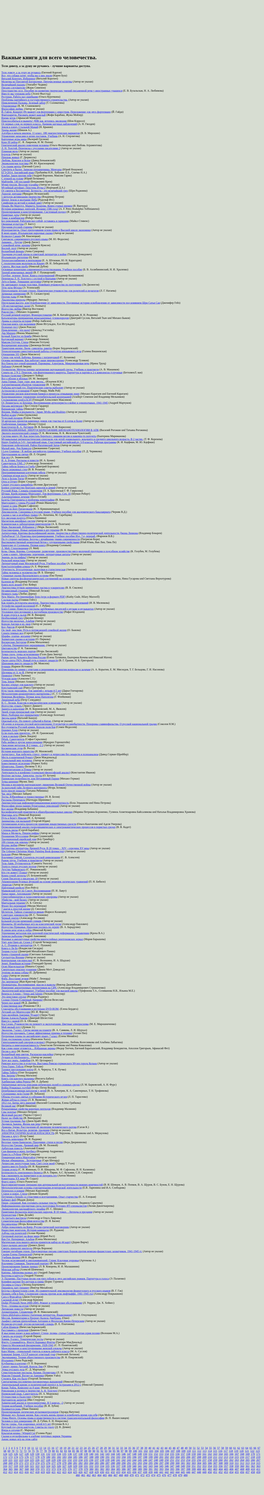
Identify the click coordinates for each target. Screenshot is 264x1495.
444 (177, 1472)
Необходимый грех (12, 618)
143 (107, 1454)
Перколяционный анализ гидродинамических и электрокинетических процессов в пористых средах (58, 827)
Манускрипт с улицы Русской (18, 502)
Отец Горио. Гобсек (12, 1066)
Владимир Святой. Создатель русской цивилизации (30, 857)
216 (242, 1457)
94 (110, 1451)
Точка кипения (9, 781)
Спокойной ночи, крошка (15, 245)
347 (172, 1466)
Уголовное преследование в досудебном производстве (32, 611)
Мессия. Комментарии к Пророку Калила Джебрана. (31, 1318)
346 (167, 1466)
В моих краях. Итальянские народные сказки (27, 233)
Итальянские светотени (14, 257)
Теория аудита (9, 1169)
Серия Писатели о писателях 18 (19, 878)
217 (247, 1457)
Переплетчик (8, 1215)
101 (140, 1451)
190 (102, 1457)
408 (242, 1469)
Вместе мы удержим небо (16, 93)
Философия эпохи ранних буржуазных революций (30, 805)
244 (134, 1460)
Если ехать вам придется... (16, 733)
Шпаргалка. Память (12, 766)
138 (80, 1454)
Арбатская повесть (12, 1148)
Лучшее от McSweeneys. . (15, 1057)
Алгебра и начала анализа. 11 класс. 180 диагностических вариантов (40, 133)
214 (231, 1457)
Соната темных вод (12, 633)
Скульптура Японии (12, 957)
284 (91, 1463)
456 (242, 1472)
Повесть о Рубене (11, 1154)
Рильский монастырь (13, 560)
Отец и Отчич (9, 481)
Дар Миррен (8, 333)
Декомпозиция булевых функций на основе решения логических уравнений (44, 881)
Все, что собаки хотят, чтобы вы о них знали (26, 75)
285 (97, 1463)
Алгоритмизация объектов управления (23, 384)
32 (117, 1448)
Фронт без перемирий (13, 905)
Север (4, 975)
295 (150, 1463)
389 (140, 1469)
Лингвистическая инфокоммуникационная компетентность (35, 802)
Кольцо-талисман (11, 375)
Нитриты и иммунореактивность (20, 1045)
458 (253, 1472)
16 (53, 1448)
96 (118, 1451)
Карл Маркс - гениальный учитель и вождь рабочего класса (35, 1351)
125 (10, 1454)
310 (231, 1463)
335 (107, 1466)
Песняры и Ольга (11, 1284)
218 (253, 1457)
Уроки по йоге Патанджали (16, 508)
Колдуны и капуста (12, 1275)
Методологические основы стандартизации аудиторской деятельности (41, 1187)
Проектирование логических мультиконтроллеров (30, 1411)
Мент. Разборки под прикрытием (20, 714)
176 (27, 1457)
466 (110, 1475)
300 (177, 1463)
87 (81, 1451)
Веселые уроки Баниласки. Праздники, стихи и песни (32, 1142)
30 (109, 1448)
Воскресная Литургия (13, 642)
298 (167, 1463)
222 (16, 1460)
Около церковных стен (14, 469)
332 (91, 1466)
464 (99, 1475)
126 (16, 1454)
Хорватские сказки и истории (18, 639)
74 (29, 1451)
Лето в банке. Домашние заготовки (21, 281)
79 (49, 1451)
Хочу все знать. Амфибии (16, 1060)
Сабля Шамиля (10, 1327)
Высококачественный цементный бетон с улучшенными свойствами (40, 542)
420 (48, 1472)
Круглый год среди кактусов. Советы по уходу (27, 1427)
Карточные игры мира (14, 139)
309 (226, 1463)
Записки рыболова (11, 936)
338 (124, 1466)
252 (177, 1460)
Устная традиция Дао (13, 1121)
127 (21, 1454)
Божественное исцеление (15, 763)
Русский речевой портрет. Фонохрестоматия (26, 314)
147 (129, 1454)
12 (36, 1448)
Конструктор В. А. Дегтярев (17, 427)
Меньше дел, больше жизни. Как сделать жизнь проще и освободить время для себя (49, 1415)
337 (118, 1466)
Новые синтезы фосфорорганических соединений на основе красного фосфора (46, 578)
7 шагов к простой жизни (15, 908)
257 (204, 1460)
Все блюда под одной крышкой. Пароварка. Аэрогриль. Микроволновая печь (45, 363)
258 (210, 1460)
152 (156, 1454)
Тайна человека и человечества (19, 572)
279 (64, 1463)
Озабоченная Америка (14, 424)
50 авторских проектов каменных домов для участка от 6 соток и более (41, 421)
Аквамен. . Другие (11, 242)
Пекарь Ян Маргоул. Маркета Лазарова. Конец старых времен (36, 205)
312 (242, 1463)
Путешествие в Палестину (16, 1396)
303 (194, 1463)
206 (188, 1457)
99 (130, 1451)
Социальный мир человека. (16, 760)
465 (105, 1475)
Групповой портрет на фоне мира (20, 1236)
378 (80, 1469)
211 (215, 1457)
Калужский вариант (12, 339)
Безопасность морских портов (18, 651)
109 (183, 1451)
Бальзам (6, 854)
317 (10, 1466)
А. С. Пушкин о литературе (17, 945)
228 (48, 1460)
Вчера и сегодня (10, 1430)
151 (150, 1454)
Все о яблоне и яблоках (14, 378)
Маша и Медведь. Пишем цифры (20, 833)
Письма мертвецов (12, 405)
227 (43, 1460)
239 (107, 1460)
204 (177, 1457)
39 (145, 1448)
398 (188, 1469)
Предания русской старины (16, 227)
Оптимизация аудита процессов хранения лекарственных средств (38, 824)
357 (226, 1466)
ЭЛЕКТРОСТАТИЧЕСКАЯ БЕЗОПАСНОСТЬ (27, 1133)
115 (215, 1451)
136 (70, 1454)
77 (41, 1451)
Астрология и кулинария (15, 390)
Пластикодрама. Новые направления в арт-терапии (30, 530)
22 (77, 1448)
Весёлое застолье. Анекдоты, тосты (21, 775)
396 (177, 1469)
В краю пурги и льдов (13, 614)
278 (59, 1463)
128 (27, 1454)
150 (145, 1454)
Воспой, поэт (8, 248)
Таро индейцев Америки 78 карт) (20, 1015)
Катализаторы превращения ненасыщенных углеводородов (35, 318)
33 (121, 1448)
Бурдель (6, 154)
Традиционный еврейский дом (18, 839)
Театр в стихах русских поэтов (18, 866)
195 (129, 1457)
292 (134, 1463)
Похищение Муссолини (14, 836)
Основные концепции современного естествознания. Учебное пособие (41, 269)
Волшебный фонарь (12, 251)
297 (161, 1463)
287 (107, 1463)
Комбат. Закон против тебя (16, 175)
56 (214, 1448)
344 (156, 1466)
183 (64, 1457)
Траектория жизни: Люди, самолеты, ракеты (26, 348)
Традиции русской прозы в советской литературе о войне (34, 254)
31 (113, 1448)
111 (194, 1451)
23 (81, 1448)
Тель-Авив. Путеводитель (16, 863)
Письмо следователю (13, 87)
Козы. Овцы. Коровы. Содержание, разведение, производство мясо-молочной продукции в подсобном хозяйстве (65, 551)
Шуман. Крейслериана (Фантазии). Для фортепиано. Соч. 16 (36, 493)
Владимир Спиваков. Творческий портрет (25, 1263)
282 (80, 1463)
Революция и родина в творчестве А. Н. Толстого (29, 1390)
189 (97, 1457)
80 (53, 1451)
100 (135, 1451)
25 (89, 1448)
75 (33, 1451)
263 (237, 1460)
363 (258, 1466)
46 (174, 1448)
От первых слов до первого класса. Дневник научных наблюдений (39, 124)
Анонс (5, 1439)
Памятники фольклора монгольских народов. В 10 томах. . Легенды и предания (46, 1211)
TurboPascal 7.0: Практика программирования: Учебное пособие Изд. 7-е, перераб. (48, 536)
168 (242, 1454)
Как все (5, 457)
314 (253, 1463)
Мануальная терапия (13, 902)
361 (247, 1466)
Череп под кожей (11, 1002)
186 (80, 1457)
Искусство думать (11, 705)
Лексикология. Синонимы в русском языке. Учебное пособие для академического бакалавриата (56, 511)
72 (21, 1451)
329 (75, 1466)
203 (172, 1457)
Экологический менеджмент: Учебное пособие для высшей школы (39, 990)
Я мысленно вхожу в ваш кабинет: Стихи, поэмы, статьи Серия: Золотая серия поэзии (50, 1333)
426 (80, 1472)
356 (221, 1466)
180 (48, 1457)
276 (48, 1463)
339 (129, 1466)
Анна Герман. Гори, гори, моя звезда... (23, 381)
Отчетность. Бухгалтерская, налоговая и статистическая (33, 569)
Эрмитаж (6, 884)
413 (10, 1472)
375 (64, 1469)
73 (25, 1451)
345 (161, 1466)
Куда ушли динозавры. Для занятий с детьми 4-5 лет (31, 690)
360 (242, 1466)
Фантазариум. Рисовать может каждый (23, 114)
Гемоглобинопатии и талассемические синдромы (29, 896)
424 (70, 1472)
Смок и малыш (9, 736)
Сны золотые (8, 1111)
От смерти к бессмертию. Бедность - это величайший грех (34, 190)
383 (107, 1469)
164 (221, 1454)
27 (97, 1448)
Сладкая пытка (9, 599)
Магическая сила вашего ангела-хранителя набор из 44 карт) (36, 1242)
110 (189, 1451)
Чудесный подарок (12, 418)
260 (221, 1460)
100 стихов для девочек (14, 842)
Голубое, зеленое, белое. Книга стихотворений (28, 275)
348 (177, 1466)
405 (226, 1469)
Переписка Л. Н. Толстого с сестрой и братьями (28, 278)
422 (59, 1472)
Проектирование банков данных (19, 1266)
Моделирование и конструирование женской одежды (31, 1348)
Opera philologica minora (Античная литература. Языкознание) (36, 1315)
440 (156, 1472)
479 (180, 1475)
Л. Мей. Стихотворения (14, 548)
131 (43, 1454)
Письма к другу (10, 1136)
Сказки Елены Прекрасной (16, 1254)
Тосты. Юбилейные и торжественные (22, 796)
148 (134, 1454)
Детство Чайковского (13, 869)
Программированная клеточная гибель (23, 472)
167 (237, 1454)
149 (140, 1454)
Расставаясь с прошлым (15, 1330)
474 (153, 1475)
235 (86, 1460)
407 (237, 1469)
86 (77, 1451)
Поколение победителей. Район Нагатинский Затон (30, 445)
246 (145, 1460)
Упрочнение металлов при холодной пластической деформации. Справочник (45, 933)
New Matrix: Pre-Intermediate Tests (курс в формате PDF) (33, 596)
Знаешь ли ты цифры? (14, 557)
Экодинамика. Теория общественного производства (30, 1357)
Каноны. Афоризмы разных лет (19, 1272)
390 (145, 1469)
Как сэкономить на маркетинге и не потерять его (29, 1175)
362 (253, 1466)
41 (154, 1448)
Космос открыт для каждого (17, 684)
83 (65, 1451)
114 (210, 1451)
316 (5, 1466)
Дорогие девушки (11, 193)
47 (178, 1448)
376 (70, 1469)
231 (64, 1460)
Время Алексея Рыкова (14, 1018)
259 (215, 1460)
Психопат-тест (9, 327)
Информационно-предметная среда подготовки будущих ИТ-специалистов (44, 1205)
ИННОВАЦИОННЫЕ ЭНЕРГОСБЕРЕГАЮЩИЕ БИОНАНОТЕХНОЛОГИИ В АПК (50, 430)
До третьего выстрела (13, 1218)
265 (247, 1460)
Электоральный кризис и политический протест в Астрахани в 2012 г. (41, 1384)
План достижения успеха (15, 1039)
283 (86, 1463)
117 (226, 1451)
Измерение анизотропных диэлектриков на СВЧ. (29, 987)
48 (182, 1448)
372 (48, 1469)
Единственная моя (11, 1005)
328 (70, 1466)
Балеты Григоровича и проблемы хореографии (28, 499)
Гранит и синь (9, 505)
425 (75, 1472)
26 (93, 1448)
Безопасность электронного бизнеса (22, 1172)
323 (43, 1466)
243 (129, 1460)
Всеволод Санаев (11, 236)
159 (194, 1454)
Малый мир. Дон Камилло (16, 448)
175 (21, 1457)
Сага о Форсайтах (11, 1296)
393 (161, 1469)
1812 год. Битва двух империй (18, 1102)
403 (215, 1469)
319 (21, 1466)
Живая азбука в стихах (14, 1099)
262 (231, 1460)
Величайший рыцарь (13, 84)
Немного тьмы (9, 593)
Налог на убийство (12, 1118)
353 (204, 1466)
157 (183, 1454)
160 (199, 1454)
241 (118, 1460)
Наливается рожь (11, 1408)
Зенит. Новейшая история (16, 963)
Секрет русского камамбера (17, 484)
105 (162, 1451)
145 (118, 1454)
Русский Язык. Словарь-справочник (21, 490)
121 (247, 1451)
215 (237, 1457)
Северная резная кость (14, 475)
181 (54, 1457)
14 (44, 1448)
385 (118, 1469)
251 (172, 1460)
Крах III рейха (9, 142)
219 (258, 1457)
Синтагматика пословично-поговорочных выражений (32, 1381)
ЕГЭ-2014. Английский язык (17, 172)
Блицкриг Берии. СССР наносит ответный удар (28, 1354)
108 (178, 1451)
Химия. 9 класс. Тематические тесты (22, 1339)
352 (199, 1466)
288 (113, 1463)
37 (137, 1448)
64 (246, 1448)
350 (188, 1466)
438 (145, 1472)
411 (258, 1469)
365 (10, 1469)
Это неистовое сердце (13, 996)
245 (140, 1460)
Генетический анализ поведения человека (25, 145)
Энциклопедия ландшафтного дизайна (23, 1208)
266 (253, 1460)
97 (122, 1451)
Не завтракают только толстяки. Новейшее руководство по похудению (41, 284)
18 (61, 1448)
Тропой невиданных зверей (17, 272)
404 (221, 1469)
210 (210, 1457)
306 (210, 1463)
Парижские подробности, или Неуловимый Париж (30, 778)
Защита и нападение (12, 708)
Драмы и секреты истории (16, 321)
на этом (26, 1439)
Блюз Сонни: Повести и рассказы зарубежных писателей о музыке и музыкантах (47, 608)
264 (242, 1460)
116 (220, 1451)
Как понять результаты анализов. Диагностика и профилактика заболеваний (44, 602)
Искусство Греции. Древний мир (20, 1145)
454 (231, 1472)
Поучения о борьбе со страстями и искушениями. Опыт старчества (39, 1196)
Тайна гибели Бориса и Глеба (18, 466)
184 (70, 1457)
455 (237, 1472)
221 (10, 1460)
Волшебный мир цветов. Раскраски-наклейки (27, 1054)
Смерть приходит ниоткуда (16, 1248)
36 (133, 1448)
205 (183, 1457)
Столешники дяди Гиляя (15, 1093)
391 (150, 1469)
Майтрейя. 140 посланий (15, 181)
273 (32, 1463)
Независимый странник (14, 590)
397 (183, 1469)
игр (19, 1439)
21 (73, 1448)
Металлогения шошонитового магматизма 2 (26, 693)
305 (204, 1463)
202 (167, 1457)
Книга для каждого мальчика (17, 1078)
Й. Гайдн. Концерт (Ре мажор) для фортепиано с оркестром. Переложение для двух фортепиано (56, 111)
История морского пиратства (17, 751)
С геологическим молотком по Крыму (23, 263)
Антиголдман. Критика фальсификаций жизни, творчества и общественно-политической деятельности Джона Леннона (69, 533)
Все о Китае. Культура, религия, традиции (25, 1130)
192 (113, 1457)
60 (230, 1448)
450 (210, 1472)
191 (107, 1457)
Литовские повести (12, 1308)
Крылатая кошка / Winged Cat (18, 1433)
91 (97, 1451)
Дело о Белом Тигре (12, 478)
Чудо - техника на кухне (15, 1305)
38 (141, 1448)
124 (5, 1454)
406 (231, 1469)
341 (140, 1466)
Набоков (6, 366)
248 (156, 1460)
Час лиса (6, 793)
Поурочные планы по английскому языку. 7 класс (29, 1036)
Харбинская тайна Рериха (16, 1081)
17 (57, 1448)
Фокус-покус (8, 1181)
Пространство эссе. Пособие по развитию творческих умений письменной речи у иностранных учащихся (61, 90)
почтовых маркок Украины (56, 1436)
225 (32, 1460)
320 (27, 1466)
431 (107, 1472)
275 (43, 1463)
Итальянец (7, 1360)
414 (16, 1472)
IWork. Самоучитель (13, 739)
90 (93, 1451)
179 (43, 1457)
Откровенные (9, 105)
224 (27, 1460)
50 (190, 1448)
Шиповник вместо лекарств (17, 663)
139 (86, 1454)
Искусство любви (11, 308)
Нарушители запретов (13, 1399)
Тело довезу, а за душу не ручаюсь (21, 72)
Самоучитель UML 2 (13, 463)
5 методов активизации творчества (21, 196)
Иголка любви (9, 845)
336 (113, 1466)
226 (37, 1460)
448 (199, 1472)
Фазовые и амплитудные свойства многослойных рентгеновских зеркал (42, 939)
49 (186, 1448)
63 (242, 1448)
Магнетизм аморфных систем (18, 521)
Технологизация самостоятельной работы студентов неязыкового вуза (41, 351)
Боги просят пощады (13, 790)
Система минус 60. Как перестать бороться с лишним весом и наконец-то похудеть (48, 436)
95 (114, 1451)
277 (54, 1463)
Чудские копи (9, 678)
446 (188, 1472)
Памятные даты (10, 214)
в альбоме (34, 1436)
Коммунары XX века (13, 1178)
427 (86, 1472)
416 (27, 1472)
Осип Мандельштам (12, 966)
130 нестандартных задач (15, 305)
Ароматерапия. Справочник (17, 1311)
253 (183, 1460)
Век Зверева (8, 1075)
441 (161, 1472)
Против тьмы (8, 296)
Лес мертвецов (9, 981)
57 (218, 1448)
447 (194, 1472)
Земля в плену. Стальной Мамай (19, 127)
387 (129, 1469)
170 (253, 1454)
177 (32, 1457)
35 (129, 1448)
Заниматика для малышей (16, 821)
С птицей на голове (12, 178)
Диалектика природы (13, 299)
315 (258, 1463)
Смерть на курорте (12, 1336)
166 (231, 1454)
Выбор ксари (8, 414)
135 (64, 1454)
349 (183, 1466)
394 (167, 1469)
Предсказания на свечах (15, 454)
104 (156, 1451)
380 (91, 1469)
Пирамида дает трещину (15, 1287)
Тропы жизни (9, 130)
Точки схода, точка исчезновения (20, 654)
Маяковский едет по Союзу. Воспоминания (26, 890)
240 (113, 1460)
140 (91, 1454)
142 (102, 1454)
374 (59, 1469)
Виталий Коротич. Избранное (18, 78)
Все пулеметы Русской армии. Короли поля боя (28, 727)
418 (37, 1472)
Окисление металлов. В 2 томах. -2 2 (22, 745)
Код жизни (7, 808)
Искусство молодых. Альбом (17, 621)
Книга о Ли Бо (9, 948)
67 (259, 1448)
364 (5, 1469)
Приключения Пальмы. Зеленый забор (23, 102)
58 (222, 1448)
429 (97, 1472)
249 (161, 1460)
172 (5, 1457)
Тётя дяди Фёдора (11, 287)
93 (106, 1451)
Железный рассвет (11, 1115)
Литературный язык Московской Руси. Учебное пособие (33, 563)
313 (247, 1463)
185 (75, 1457)
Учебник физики (11, 1257)
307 (215, 1463)
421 (54, 1472)
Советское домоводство (14, 914)
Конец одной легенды (13, 875)
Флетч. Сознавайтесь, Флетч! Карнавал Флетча (28, 1342)
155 (172, 1454)
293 (140, 1463)
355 (215, 1466)
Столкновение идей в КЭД (16, 399)
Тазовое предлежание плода (17, 1069)
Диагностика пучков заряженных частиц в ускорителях (32, 587)
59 (226, 1448)
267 (258, 1460)
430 (102, 1472)
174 (16, 1457)
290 (124, 1463)
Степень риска (9, 830)
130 (37, 1454)
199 (150, 1457)
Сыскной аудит (10, 1299)
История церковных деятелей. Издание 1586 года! (29, 208)
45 (170, 1448)
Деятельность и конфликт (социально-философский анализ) (35, 772)
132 (48, 1454)
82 (61, 1451)
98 (126, 1451)
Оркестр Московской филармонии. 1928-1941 (27, 1345)
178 (37, 1457)
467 (115, 1475)
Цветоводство (9, 648)
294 (145, 1463)
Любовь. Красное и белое (15, 160)
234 (80, 1460)
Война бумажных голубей (16, 1087)
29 (105, 1448)
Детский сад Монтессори (15, 1011)
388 (134, 1469)
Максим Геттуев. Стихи (14, 342)
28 (101, 1448)
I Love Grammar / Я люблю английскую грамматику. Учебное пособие (41, 451)
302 (188, 1463)
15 (48, 1448)
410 (253, 1469)
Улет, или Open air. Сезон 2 (16, 942)
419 (43, 1472)
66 (255, 1448)
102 (146, 1451)
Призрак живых (10, 157)
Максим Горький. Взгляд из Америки (22, 1375)
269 (10, 1463)
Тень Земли (7, 681)
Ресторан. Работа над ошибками (19, 96)
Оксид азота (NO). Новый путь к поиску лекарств (29, 660)
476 (164, 1475)
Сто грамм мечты (11, 166)
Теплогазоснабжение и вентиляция (21, 260)
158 (188, 1454)
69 (9, 1451)
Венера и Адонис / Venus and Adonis (22, 993)
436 (134, 1472)
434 (124, 1472)
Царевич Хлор (9, 730)
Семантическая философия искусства (22, 1221)
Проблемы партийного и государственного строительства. (34, 99)
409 (247, 1469)
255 (194, 1460)
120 (242, 1451)
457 (247, 1472)
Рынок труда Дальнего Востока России (23, 657)
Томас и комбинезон (12, 218)
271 (21, 1463)
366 (16, 1469)
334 (102, 1466)
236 (91, 1460)
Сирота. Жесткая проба (14, 266)
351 (194, 1466)
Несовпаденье (9, 1224)
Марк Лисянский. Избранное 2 (19, 527)
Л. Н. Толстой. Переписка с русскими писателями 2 (30, 148)
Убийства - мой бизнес (14, 899)
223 (21, 1460)
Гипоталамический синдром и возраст (23, 1042)
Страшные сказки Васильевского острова (25, 575)
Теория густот (9, 951)
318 (16, 1466)
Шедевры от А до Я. (13, 672)
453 (226, 1472)
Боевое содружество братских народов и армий (28, 487)
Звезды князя (8, 718)
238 (102, 1460)
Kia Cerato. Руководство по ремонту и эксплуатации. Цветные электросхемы (45, 1024)
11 (32, 1448)
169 (247, 1454)
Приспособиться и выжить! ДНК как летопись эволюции (34, 121)
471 (137, 1475)
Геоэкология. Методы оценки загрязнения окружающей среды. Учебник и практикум (50, 369)
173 (10, 1457)
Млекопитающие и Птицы (16, 769)
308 (221, 1463)
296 (156, 1463)
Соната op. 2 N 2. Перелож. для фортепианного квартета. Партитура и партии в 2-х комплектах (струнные (61, 372)
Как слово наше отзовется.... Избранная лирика (28, 1048)
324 (48, 1466)
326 (59, 1466)
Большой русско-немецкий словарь (21, 921)
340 (134, 1466)
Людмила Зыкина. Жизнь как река (20, 1124)
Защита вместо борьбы (14, 1166)
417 (32, 1472)
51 (194, 1448)
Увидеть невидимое (12, 1139)
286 (102, 1463)
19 (65, 1448)
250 (167, 1460)
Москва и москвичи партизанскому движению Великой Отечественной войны (46, 784)
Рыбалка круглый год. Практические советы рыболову (32, 387)
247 (150, 1460)
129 (32, 1454)
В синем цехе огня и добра (16, 930)
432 (113, 1472)
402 (210, 1469)
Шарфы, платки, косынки (15, 636)
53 (202, 1448)
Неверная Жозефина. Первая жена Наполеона (27, 696)
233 (75, 1460)
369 (32, 1469)
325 (54, 1466)
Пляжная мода (9, 151)
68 (5, 1451)
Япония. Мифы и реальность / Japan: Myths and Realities (33, 411)
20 (69, 1448)
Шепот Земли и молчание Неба (19, 199)
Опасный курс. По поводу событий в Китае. (26, 721)
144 (113, 1454)
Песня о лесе (8, 1051)
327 (64, 1466)
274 (37, 1463)
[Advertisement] (132, 27)
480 (186, 1475)
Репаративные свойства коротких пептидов (26, 1108)
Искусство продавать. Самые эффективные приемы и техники (36, 1033)
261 (226, 1460)
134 (59, 1454)
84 (69, 1451)
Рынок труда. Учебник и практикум (21, 860)
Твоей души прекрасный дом (18, 711)
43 (162, 1448)
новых (13, 1439)
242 (124, 1460)
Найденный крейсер (12, 887)
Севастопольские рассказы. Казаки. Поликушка (28, 1372)
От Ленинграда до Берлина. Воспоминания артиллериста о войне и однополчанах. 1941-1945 (54, 402)
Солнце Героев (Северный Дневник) (22, 999)
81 (57, 1451)
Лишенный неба (10, 699)
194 (124, 1457)
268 (5, 1463)
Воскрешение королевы (14, 345)
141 (97, 1454)
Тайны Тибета (9, 1072)
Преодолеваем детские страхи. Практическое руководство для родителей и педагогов (50, 290)
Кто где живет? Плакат (14, 872)
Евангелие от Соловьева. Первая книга (23, 545)
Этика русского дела (13, 1369)
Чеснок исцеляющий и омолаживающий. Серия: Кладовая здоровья (40, 1260)
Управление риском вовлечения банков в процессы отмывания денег (40, 393)
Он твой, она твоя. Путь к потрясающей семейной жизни (34, 630)
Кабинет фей (8, 1199)
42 (158, 1448)
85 (73, 1451)
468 (121, 1475)
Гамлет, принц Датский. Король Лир (22, 1366)
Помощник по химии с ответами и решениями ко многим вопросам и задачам (45, 669)
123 (258, 1451)
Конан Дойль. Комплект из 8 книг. (20, 1387)
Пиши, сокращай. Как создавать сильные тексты (29, 1202)
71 (17, 1451)
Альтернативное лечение (15, 496)
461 (83, 1475)
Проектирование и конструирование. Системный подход (33, 211)
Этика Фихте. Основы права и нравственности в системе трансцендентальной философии (52, 1418)
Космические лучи (12, 748)
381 (97, 1469)
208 (199, 1457)
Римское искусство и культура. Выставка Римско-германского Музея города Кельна (49, 1063)
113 (204, 1451)
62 (238, 1448)
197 (140, 1457)
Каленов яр (7, 581)
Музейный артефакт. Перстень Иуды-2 (23, 187)
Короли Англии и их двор (16, 624)
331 (86, 1466)
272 (27, 1463)
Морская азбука (10, 1269)
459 (258, 1472)
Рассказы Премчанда (13, 799)
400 (199, 1469)
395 (172, 1469)
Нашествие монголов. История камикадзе (25, 1230)
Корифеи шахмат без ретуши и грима (22, 1281)
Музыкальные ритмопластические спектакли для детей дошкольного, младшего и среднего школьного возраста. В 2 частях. (72, 439)
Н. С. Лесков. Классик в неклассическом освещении (31, 702)
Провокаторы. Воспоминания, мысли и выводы (28, 984)
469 (126, 1475)
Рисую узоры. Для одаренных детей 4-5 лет (26, 1424)
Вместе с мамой (10, 1021)
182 (59, 1457)
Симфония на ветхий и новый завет (21, 202)
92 (102, 1451)
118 (231, 1451)
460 (78, 1475)
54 (206, 1448)
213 (226, 1457)
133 (54, 1454)
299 (172, 1463)
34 (125, 1448)
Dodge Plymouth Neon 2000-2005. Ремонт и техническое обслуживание (41, 1302)
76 (37, 1451)
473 (148, 1475)
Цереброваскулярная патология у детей (23, 1090)
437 (140, 1472)
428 (91, 1472)
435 (129, 1472)
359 (237, 1466)
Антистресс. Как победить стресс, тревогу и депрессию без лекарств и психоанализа (49, 754)
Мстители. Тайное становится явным (22, 911)
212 (221, 1457)
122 (252, 1451)
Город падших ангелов (14, 1245)
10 (28, 1448)
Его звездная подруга (13, 518)
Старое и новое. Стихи (14, 1193)
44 (166, 1448)
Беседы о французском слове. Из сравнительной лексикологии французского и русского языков (55, 1290)
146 (124, 1454)
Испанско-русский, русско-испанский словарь (27, 1324)
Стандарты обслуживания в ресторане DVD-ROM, (30, 1008)
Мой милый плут (11, 1027)
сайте (34, 1439)
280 (70, 1463)
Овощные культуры (12, 224)
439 (150, 1472)
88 (85, 1451)
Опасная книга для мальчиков (18, 324)
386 (124, 1469)
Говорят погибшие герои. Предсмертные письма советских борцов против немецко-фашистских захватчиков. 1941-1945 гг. (71, 1251)
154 (167, 1454)
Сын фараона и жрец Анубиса (18, 1151)
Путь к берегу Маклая (14, 818)
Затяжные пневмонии (13, 293)
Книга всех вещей (11, 584)
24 (85, 1448)
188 (91, 1457)
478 (175, 1475)
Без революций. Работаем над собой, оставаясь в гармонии (35, 221)
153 (161, 1454)
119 (236, 1451)
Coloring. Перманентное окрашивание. (23, 645)
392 (156, 1469)
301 (183, 1463)
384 (113, 1469)
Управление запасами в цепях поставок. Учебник (29, 136)
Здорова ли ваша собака (15, 972)
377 (75, 1469)
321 (32, 1466)
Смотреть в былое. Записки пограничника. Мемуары (31, 169)
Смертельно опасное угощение (19, 969)
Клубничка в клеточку (14, 1363)
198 (145, 1457)
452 (221, 1472)
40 (149, 1448)
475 (159, 1475)
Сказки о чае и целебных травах (19, 514)
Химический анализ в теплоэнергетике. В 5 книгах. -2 (32, 1402)
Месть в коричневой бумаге (17, 757)
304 (199, 1463)
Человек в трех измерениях (16, 1421)
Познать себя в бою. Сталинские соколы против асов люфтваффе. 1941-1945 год (47, 1293)
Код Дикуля (8, 627)
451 (215, 1472)
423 (64, 1472)
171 (258, 1454)
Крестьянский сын (12, 687)
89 (89, 1451)
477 (169, 1475)
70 (13, 1451)
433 (118, 1472)
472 (142, 1475)
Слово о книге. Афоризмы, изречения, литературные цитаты (35, 554)
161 (204, 1454)
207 (194, 1457)
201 (161, 1457)
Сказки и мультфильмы (14, 1436)
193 (118, 1457)
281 (75, 1463)
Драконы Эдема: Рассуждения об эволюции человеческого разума (39, 1127)
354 (210, 1466)
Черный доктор (10, 918)
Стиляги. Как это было (14, 1378)
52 (198, 1448)
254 (188, 1460)
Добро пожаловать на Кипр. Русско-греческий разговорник (35, 1227)
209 (204, 1457)
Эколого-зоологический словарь (19, 433)
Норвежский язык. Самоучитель (19, 1393)
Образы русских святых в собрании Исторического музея (34, 1096)
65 (251, 1448)
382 (102, 1469)
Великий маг (8, 1105)
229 (54, 1460)
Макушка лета (9, 814)
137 (75, 1454)
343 (150, 1466)
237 (97, 1460)
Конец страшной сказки (14, 954)
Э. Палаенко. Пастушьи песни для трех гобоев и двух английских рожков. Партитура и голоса (55, 1278)
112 (199, 1451)
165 (226, 1454)
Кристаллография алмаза (15, 566)
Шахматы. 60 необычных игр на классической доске (31, 924)
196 (134, 1457)
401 (204, 1469)
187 (86, 1457)
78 (45, 1451)
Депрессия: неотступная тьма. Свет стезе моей (28, 1163)
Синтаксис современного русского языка (24, 239)
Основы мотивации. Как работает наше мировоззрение (32, 360)
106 (167, 1451)
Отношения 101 (10, 354)
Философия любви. (12, 108)
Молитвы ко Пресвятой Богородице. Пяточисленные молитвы (36, 81)
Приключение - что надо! (15, 330)
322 (37, 1466)
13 (40, 1448)
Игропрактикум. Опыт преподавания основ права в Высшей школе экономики (46, 230)
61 (234, 1448)
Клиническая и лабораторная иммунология (26, 524)
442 (167, 1472)
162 (210, 1454)
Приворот (6, 675)
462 (89, 1475)
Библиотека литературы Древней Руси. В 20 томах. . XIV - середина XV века (45, 848)
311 (237, 1463)
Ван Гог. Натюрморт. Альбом (17, 1239)
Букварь (5, 666)
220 (5, 1460)
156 (177, 1454)
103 (151, 1451)
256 (199, 1460)
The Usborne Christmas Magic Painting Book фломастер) (32, 851)
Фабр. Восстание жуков (14, 978)
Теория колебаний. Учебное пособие (22, 1405)
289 (118, 1463)
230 (59, 1460)
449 (204, 1472)
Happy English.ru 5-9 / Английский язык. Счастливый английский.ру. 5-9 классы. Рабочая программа (58, 442)
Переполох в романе (13, 1190)
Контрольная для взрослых (16, 960)
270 (16, 1463)
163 (215, 1454)
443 (172, 1472)
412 (5, 1472)
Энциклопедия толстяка (15, 163)
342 (145, 1466)
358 (231, 1466)
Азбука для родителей (14, 1233)
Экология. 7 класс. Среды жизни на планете (26, 1030)
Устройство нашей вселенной (18, 605)
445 (183, 1472)
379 (86, 1469)
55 (210, 1448)
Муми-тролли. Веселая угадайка (19, 184)
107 (173, 1451)
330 (80, 1466)
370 (37, 1469)
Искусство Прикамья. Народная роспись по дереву (30, 927)
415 (21, 1472)
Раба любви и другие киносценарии (21, 742)
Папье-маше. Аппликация (16, 893)
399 (194, 1469)
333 (97, 1466)
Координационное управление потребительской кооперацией (36, 396)
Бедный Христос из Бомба (16, 336)
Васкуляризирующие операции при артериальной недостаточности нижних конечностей (52, 1184)
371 (43, 1469)
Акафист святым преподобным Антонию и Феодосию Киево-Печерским (42, 1321)
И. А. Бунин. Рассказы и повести (20, 460)
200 (156, 1457)
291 (129, 1463)
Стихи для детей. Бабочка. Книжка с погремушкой (30, 357)
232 (70, 1460)
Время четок (8, 118)
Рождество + (8, 311)
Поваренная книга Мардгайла (18, 1157)
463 (94, 1475)
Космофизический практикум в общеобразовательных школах (37, 811)
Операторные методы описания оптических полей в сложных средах (40, 1084)
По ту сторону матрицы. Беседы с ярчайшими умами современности (40, 539)
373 (54, 1469)
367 (21, 1469)
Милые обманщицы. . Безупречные (21, 1160)
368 (27, 1469)
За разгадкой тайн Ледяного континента (24, 787)
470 (132, 1475)
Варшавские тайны (12, 408)
